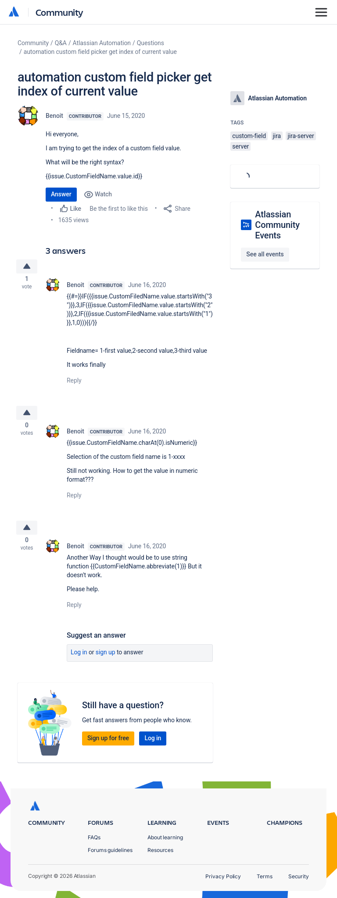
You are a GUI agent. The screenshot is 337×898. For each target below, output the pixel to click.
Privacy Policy (223, 876)
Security (298, 876)
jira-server (300, 135)
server (240, 146)
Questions (150, 42)
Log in (79, 660)
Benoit (54, 115)
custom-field (249, 135)
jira (277, 135)
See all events (264, 254)
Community (59, 12)
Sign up (105, 660)
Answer (61, 194)
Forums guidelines (110, 850)
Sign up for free (108, 745)
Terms (264, 876)
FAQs (94, 837)
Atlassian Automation (102, 42)
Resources (160, 850)
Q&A (61, 42)
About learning (165, 837)
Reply (74, 383)
